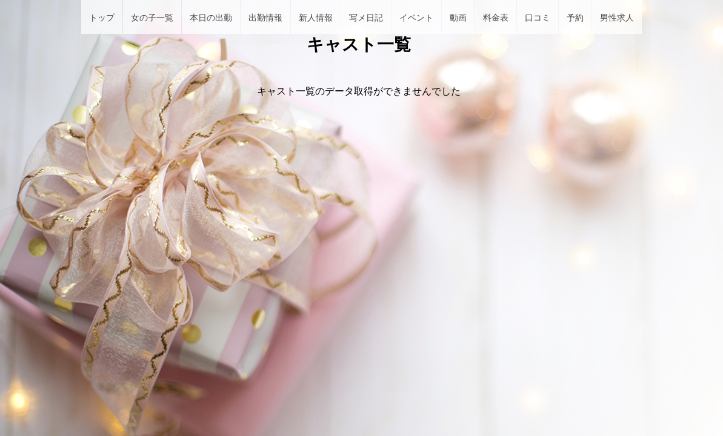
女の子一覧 (152, 17)
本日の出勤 (211, 17)
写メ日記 (366, 17)
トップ (102, 17)
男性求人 (617, 17)
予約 (575, 17)
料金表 (495, 17)
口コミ (537, 17)
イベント (416, 17)
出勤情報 (265, 17)
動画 (458, 17)
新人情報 (316, 17)
